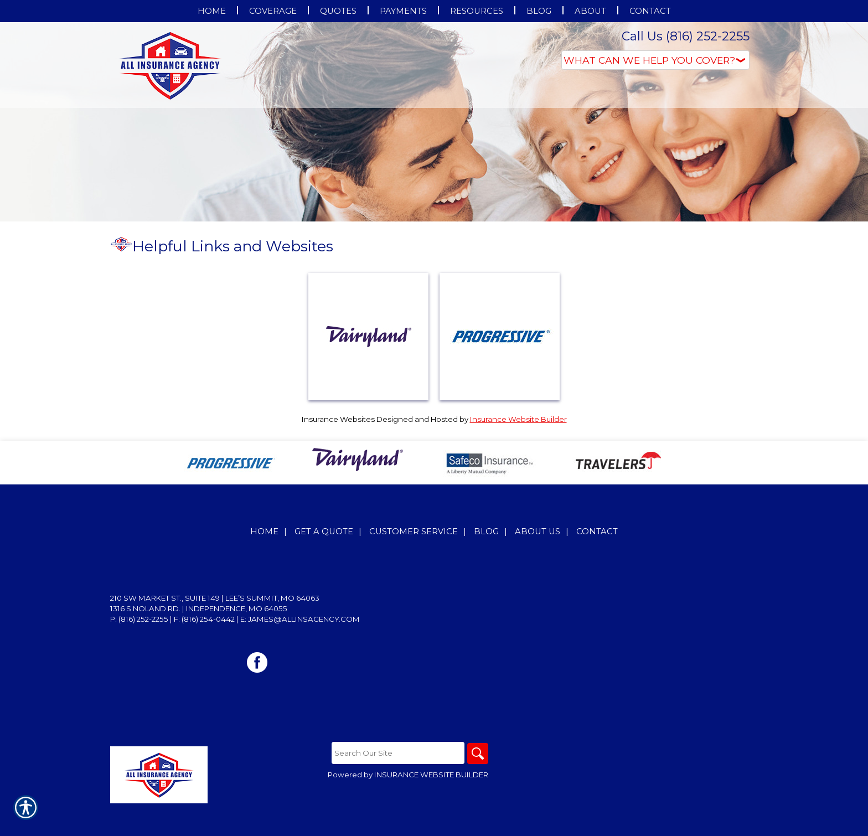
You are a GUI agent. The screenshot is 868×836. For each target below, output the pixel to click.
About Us (537, 531)
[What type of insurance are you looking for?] (655, 60)
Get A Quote (323, 531)
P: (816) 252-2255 (139, 619)
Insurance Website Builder (518, 419)
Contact (597, 531)
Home (264, 531)
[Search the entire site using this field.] (396, 753)
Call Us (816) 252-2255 (686, 36)
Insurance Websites (338, 419)
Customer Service (413, 531)
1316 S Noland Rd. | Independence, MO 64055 (198, 608)
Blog (486, 531)
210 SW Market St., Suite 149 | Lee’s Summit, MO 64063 (214, 598)
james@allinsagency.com (304, 619)
